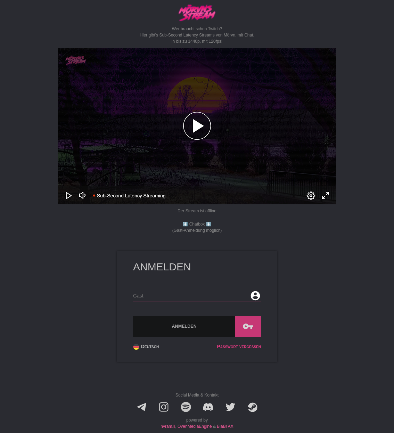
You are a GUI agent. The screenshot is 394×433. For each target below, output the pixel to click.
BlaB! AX (225, 426)
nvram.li (168, 426)
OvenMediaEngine (195, 426)
